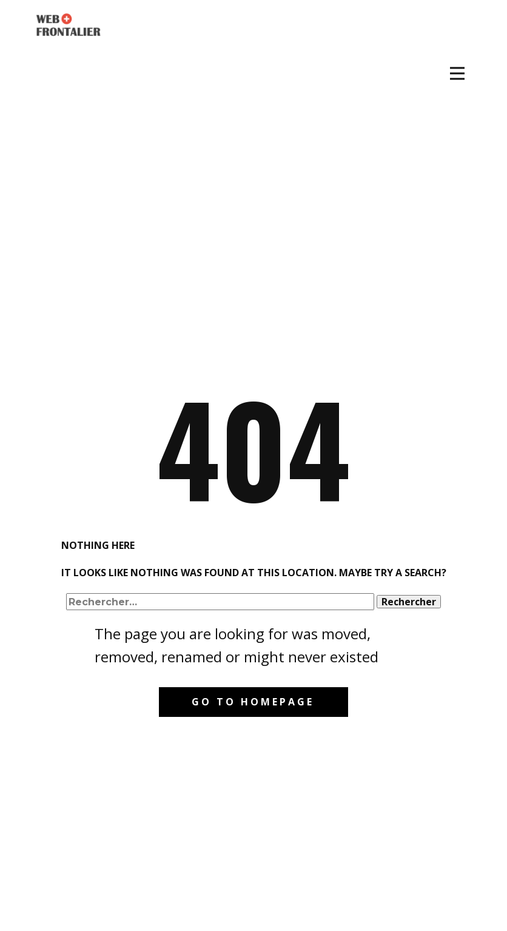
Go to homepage (253, 701)
